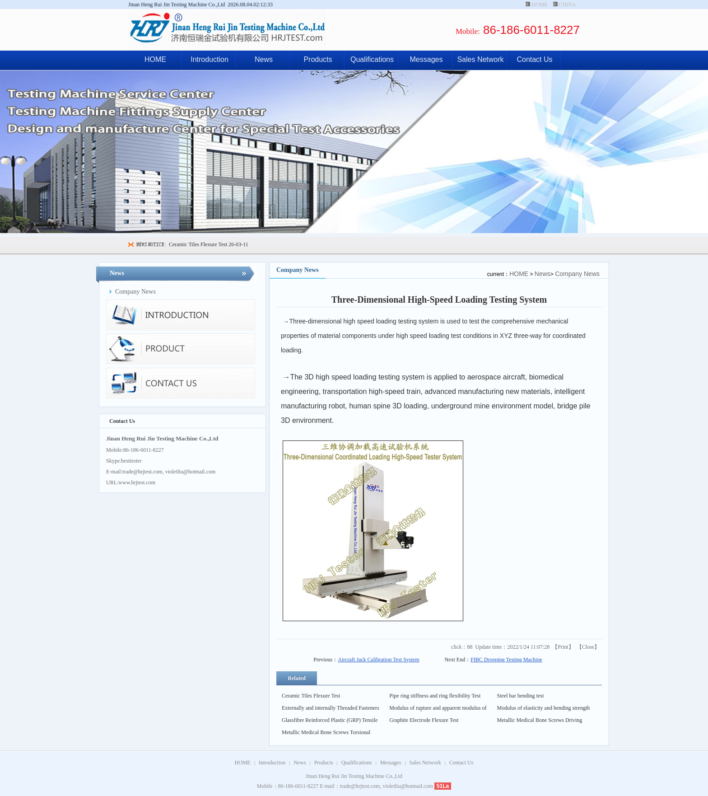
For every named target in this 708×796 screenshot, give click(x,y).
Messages (426, 59)
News (264, 59)
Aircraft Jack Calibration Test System (378, 659)
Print (563, 647)
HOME (539, 4)
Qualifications (372, 59)
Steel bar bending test (520, 696)
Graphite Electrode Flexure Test (423, 720)
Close (588, 647)
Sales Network (480, 59)
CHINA (567, 4)
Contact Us (534, 59)
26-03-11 (237, 244)
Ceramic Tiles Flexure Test (198, 244)
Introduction (209, 59)
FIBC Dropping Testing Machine (506, 659)
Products (317, 59)
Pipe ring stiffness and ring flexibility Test (434, 696)
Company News (577, 273)
